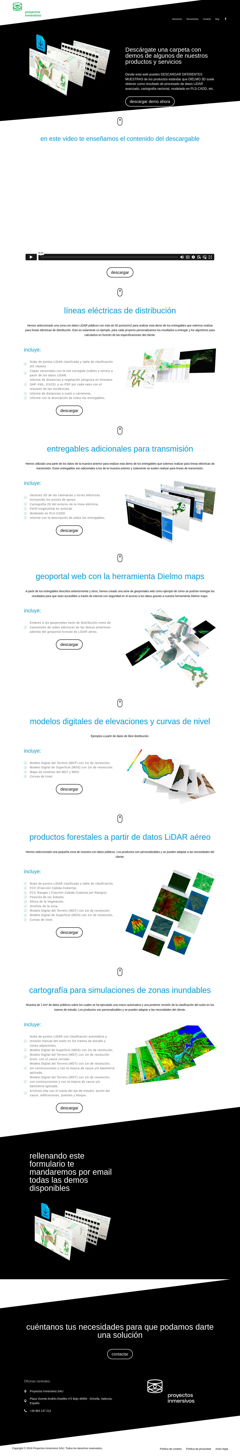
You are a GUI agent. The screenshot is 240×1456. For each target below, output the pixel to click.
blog (217, 19)
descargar (120, 272)
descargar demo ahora (150, 101)
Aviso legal (221, 1449)
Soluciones (177, 19)
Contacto (207, 19)
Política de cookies (171, 1449)
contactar (120, 1354)
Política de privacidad (198, 1449)
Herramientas (192, 19)
